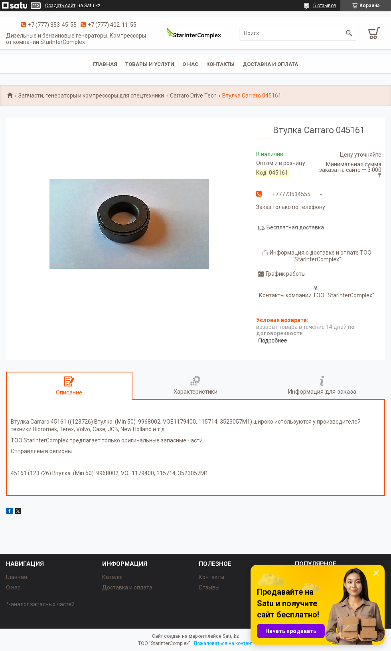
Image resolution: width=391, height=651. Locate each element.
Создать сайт (60, 5)
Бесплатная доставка (295, 227)
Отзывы (209, 587)
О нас (190, 64)
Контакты (220, 64)
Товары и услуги (149, 64)
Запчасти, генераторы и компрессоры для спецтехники (91, 95)
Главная (105, 64)
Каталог (113, 577)
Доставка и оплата (270, 64)
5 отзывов (324, 5)
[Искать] (349, 33)
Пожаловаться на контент (223, 643)
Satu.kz (231, 636)
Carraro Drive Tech (193, 95)
